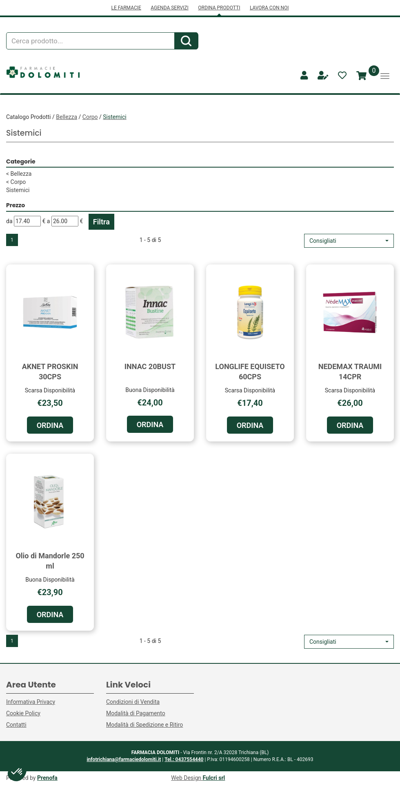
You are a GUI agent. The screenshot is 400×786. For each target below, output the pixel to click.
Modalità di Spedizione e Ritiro (144, 724)
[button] (349, 241)
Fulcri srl (214, 778)
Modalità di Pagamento (135, 713)
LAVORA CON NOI (269, 8)
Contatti (16, 724)
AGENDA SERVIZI (169, 8)
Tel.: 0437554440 (183, 759)
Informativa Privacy (30, 702)
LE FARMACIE (126, 8)
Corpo (90, 117)
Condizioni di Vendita (133, 702)
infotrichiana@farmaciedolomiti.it (124, 759)
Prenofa (47, 778)
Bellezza (66, 117)
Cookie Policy (23, 713)
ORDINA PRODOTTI (219, 8)
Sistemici (17, 190)
